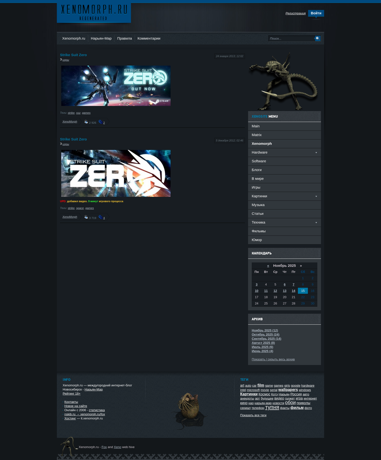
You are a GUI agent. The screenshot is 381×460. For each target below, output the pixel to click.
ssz (78, 112)
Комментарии (149, 38)
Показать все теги (253, 415)
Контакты (71, 402)
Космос (264, 394)
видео (279, 398)
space (80, 207)
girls (287, 385)
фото (308, 408)
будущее (267, 398)
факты (285, 408)
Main (256, 126)
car (254, 385)
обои (290, 402)
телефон (257, 408)
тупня (272, 407)
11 (266, 291)
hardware (307, 385)
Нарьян (284, 394)
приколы (303, 403)
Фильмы (259, 231)
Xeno (117, 447)
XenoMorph (69, 121)
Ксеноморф (94, 12)
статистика (97, 410)
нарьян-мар (263, 403)
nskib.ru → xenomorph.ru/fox (84, 414)
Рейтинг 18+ (71, 393)
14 (293, 291)
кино (244, 403)
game (269, 385)
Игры (256, 187)
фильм (296, 408)
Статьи (257, 213)
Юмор (257, 240)
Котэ (274, 394)
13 (284, 291)
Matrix (257, 135)
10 (256, 291)
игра (299, 398)
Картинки (249, 394)
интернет (310, 398)
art (242, 385)
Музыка (258, 205)
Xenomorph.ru (73, 38)
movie (264, 390)
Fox (104, 447)
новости (278, 403)
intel (243, 390)
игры (65, 59)
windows (305, 390)
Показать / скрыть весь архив (273, 359)
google (295, 385)
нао (251, 403)
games (86, 112)
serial (273, 390)
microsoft (253, 390)
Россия (296, 394)
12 (275, 291)
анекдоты (247, 398)
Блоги (257, 170)
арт (257, 398)
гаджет (290, 398)
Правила (124, 38)
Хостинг (70, 418)
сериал (245, 408)
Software (259, 161)
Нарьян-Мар (101, 38)
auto (248, 385)
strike (71, 112)
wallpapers (288, 390)
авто (306, 394)
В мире (258, 178)
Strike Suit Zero (73, 55)
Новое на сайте (75, 406)
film (261, 385)
